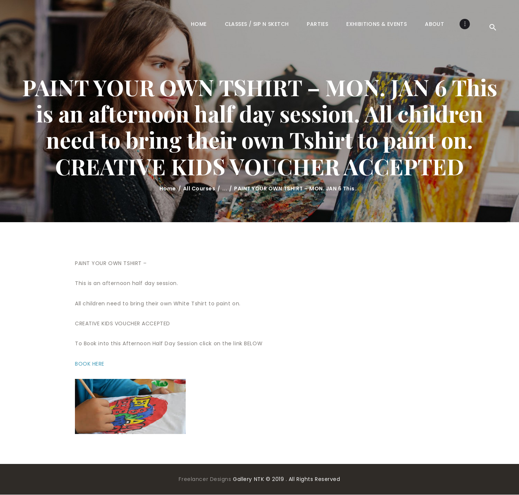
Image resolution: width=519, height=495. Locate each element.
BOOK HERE (89, 363)
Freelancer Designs (206, 479)
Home (167, 188)
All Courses (199, 188)
